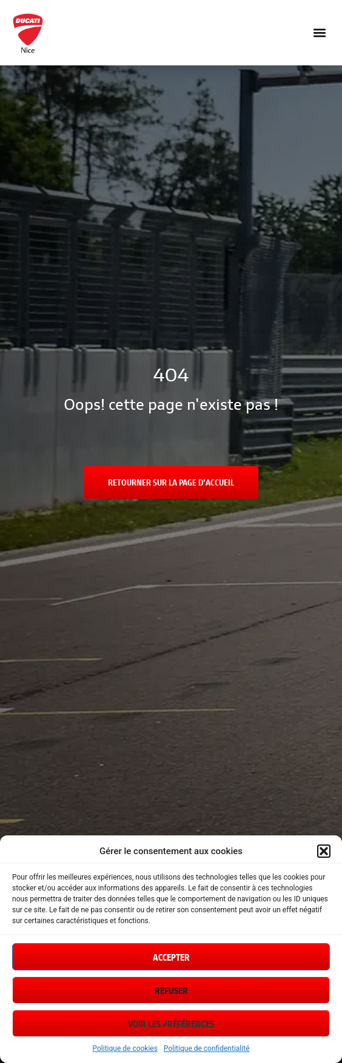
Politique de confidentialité (207, 1048)
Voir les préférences (171, 1024)
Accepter (171, 957)
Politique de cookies (125, 1048)
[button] (324, 851)
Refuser (171, 990)
